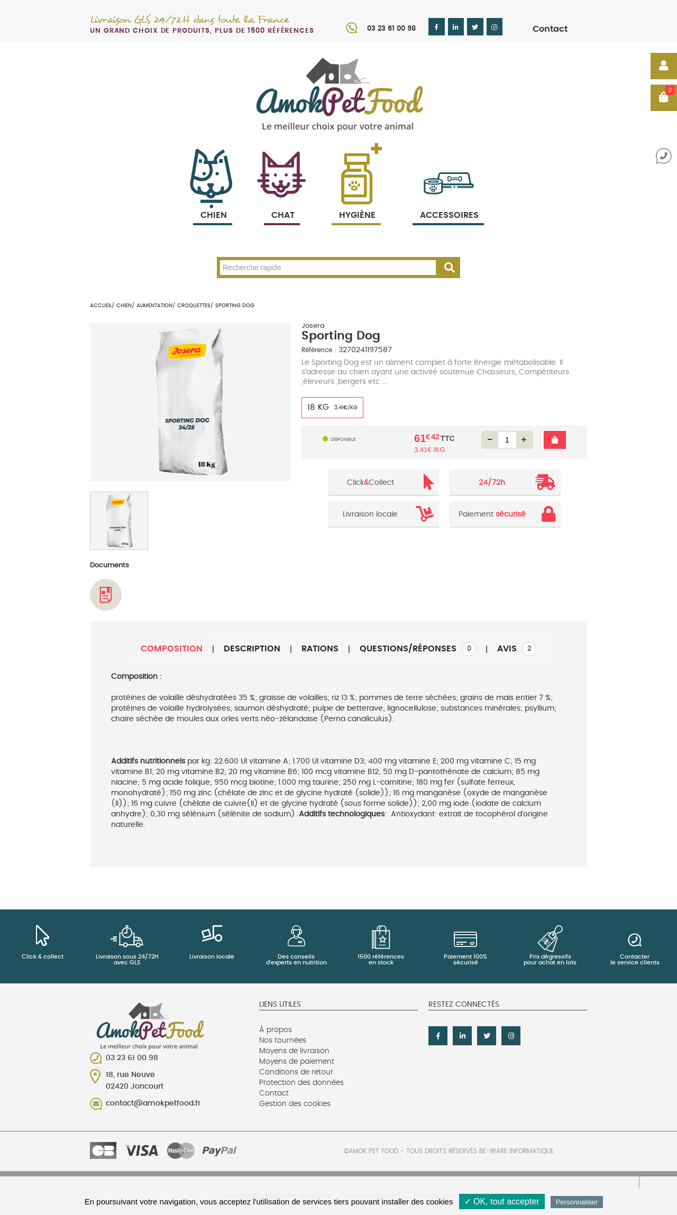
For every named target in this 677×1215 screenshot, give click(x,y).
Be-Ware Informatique (516, 1151)
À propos (275, 1030)
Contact (550, 29)
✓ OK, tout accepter (501, 1201)
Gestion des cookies (295, 1104)
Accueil (101, 305)
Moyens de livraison (294, 1051)
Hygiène (356, 202)
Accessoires (449, 202)
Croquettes (194, 305)
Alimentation (154, 305)
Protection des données (301, 1083)
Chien (212, 202)
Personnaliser (577, 1202)
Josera (313, 326)
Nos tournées (282, 1040)
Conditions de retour (296, 1072)
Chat (282, 202)
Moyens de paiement (296, 1061)
